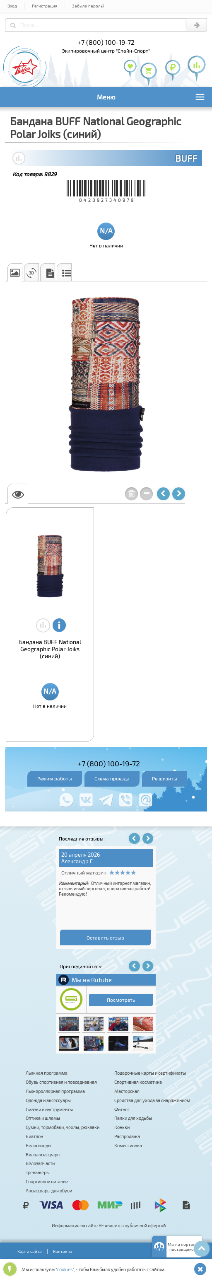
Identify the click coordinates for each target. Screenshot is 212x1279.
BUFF (186, 158)
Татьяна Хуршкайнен (88, 861)
